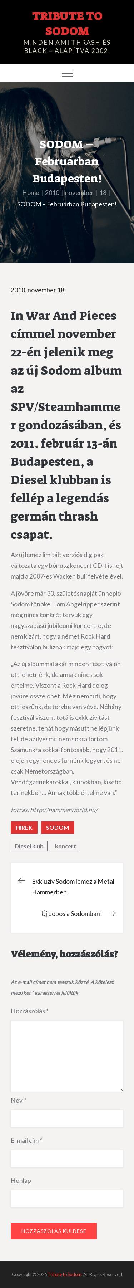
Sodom (57, 827)
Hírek (24, 827)
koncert (65, 846)
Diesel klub (29, 846)
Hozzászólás (30, 1011)
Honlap (21, 1180)
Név (18, 1100)
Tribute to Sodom (67, 24)
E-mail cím (26, 1140)
